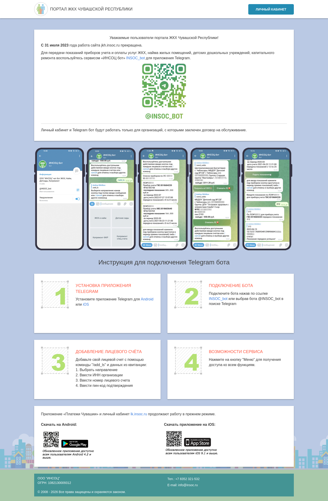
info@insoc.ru (188, 485)
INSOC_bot (135, 58)
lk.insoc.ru (139, 414)
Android (147, 299)
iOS (86, 304)
